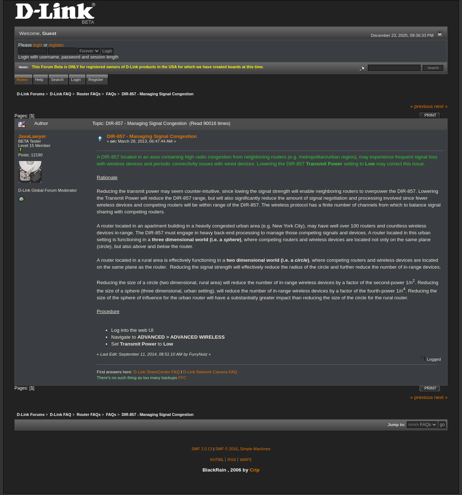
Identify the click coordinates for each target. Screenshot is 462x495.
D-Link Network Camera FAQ (210, 372)
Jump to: (396, 424)
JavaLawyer (32, 136)
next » (441, 106)
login (37, 45)
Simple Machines (255, 449)
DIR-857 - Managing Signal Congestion (152, 136)
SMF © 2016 (226, 449)
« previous (421, 106)
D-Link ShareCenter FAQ (157, 372)
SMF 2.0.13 (202, 449)
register (56, 45)
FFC (182, 377)
